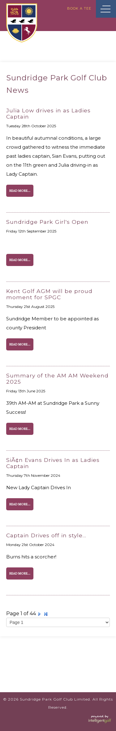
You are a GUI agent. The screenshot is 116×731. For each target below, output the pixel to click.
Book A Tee (79, 8)
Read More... (19, 190)
